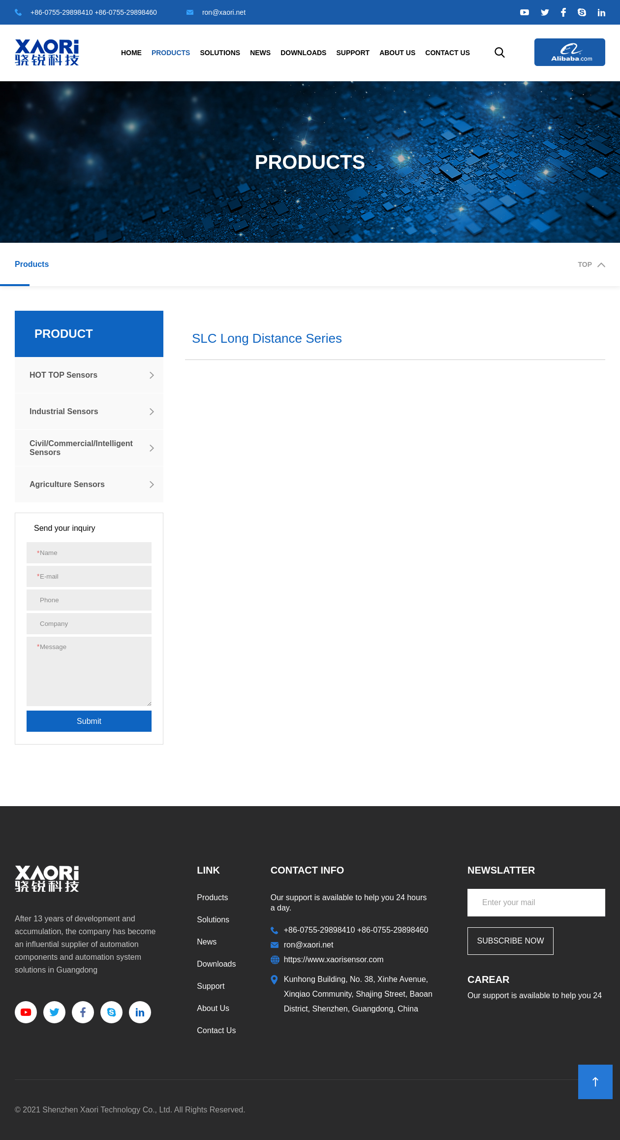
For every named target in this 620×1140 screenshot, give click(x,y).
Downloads (303, 53)
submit (89, 721)
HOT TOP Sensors (63, 375)
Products (171, 53)
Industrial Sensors (64, 411)
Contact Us (447, 53)
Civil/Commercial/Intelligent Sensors (81, 447)
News (260, 53)
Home (131, 53)
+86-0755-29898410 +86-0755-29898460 (86, 12)
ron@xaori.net (216, 12)
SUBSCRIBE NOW (510, 941)
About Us (397, 53)
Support (353, 53)
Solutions (220, 53)
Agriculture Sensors (67, 484)
